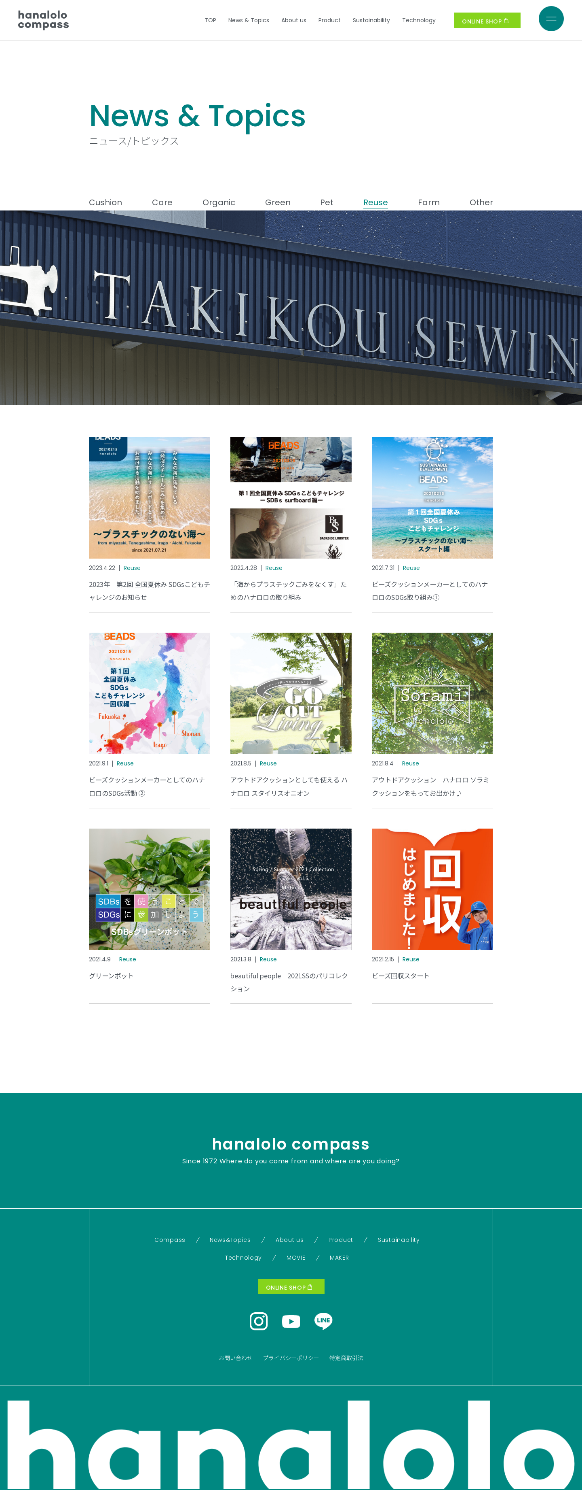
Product (329, 20)
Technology (419, 20)
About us (293, 20)
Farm (429, 202)
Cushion (105, 202)
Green (278, 202)
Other (481, 202)
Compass (170, 1240)
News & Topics (248, 20)
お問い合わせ (236, 1358)
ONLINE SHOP (485, 21)
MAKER (339, 1257)
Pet (326, 202)
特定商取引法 (346, 1358)
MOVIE (296, 1257)
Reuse (375, 202)
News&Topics (230, 1240)
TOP (210, 20)
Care (162, 202)
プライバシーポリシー (291, 1358)
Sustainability (371, 20)
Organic (218, 202)
